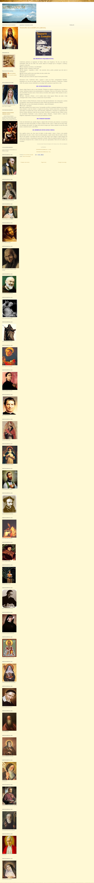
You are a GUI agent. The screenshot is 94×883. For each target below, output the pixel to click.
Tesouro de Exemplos (27, 156)
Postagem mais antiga (62, 162)
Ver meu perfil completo (12, 75)
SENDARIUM (13, 7)
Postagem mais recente (25, 162)
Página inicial (43, 162)
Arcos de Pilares (12, 73)
